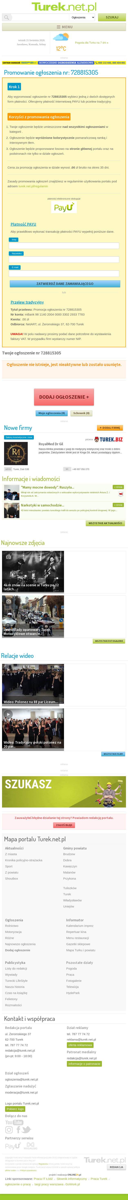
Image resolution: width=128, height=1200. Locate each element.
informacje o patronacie (84, 1063)
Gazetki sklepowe (78, 944)
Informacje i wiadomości (31, 478)
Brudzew (69, 854)
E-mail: (14, 267)
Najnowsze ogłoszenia (20, 944)
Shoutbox (11, 878)
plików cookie (10, 1170)
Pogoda (71, 968)
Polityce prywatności (28, 1170)
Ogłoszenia (14, 920)
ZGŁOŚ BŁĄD (64, 825)
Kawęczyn (70, 866)
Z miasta (11, 854)
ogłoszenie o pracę (18, 1184)
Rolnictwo (11, 925)
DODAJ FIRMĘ (111, 428)
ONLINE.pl (74, 1175)
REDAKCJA (116, 1167)
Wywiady (11, 974)
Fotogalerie (74, 980)
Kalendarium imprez (79, 925)
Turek (67, 894)
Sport (8, 866)
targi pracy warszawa (49, 1184)
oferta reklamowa (80, 1045)
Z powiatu (11, 872)
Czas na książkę (16, 993)
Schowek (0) (81, 413)
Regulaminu (43, 1164)
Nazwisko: (16, 253)
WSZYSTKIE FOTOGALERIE (109, 641)
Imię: (13, 239)
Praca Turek (99, 1178)
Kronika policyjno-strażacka (23, 860)
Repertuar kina (76, 932)
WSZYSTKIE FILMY (113, 754)
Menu (67, 26)
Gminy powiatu (75, 848)
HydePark (73, 993)
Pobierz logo (15, 1109)
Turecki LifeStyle (16, 980)
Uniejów (68, 906)
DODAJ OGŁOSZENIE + (64, 397)
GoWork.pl (72, 1184)
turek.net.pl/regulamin (33, 186)
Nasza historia (14, 986)
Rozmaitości (13, 1005)
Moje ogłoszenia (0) (52, 413)
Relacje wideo (17, 655)
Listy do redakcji (16, 968)
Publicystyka (15, 962)
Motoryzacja (13, 932)
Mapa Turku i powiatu (80, 950)
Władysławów (72, 900)
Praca (70, 974)
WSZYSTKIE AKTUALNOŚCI (105, 523)
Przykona (69, 878)
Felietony (11, 999)
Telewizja (72, 986)
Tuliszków (69, 888)
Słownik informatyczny (72, 1178)
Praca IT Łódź (43, 1178)
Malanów (69, 872)
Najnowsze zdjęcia (23, 542)
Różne (9, 938)
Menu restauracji (77, 938)
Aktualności (14, 848)
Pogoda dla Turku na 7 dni (91, 42)
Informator (75, 920)
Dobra (67, 860)
